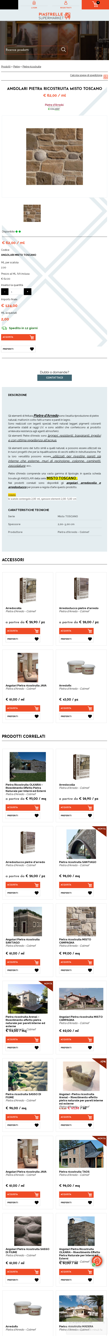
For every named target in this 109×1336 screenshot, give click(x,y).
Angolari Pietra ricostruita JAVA (26, 685)
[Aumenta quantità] (27, 291)
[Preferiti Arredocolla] (23, 639)
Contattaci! (54, 377)
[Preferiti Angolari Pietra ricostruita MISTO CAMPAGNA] (76, 1047)
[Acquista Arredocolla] (23, 631)
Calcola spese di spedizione (86, 75)
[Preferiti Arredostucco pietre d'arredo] (76, 639)
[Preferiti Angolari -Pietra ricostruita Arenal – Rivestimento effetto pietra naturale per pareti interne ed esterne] (76, 1125)
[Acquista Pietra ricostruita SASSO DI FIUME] (23, 1117)
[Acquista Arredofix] (76, 708)
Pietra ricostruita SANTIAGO (77, 862)
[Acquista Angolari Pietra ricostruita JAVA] (23, 708)
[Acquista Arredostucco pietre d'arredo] (76, 631)
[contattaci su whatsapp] (97, 1261)
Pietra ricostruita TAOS (74, 1171)
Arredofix (65, 685)
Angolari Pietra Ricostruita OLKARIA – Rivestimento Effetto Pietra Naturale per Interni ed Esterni (79, 1253)
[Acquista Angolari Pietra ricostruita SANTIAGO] (23, 962)
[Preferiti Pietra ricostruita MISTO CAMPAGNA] (76, 970)
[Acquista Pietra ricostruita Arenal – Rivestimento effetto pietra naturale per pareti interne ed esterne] (23, 1040)
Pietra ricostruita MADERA (76, 1326)
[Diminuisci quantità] (4, 291)
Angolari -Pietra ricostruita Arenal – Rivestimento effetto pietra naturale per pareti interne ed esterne (81, 1099)
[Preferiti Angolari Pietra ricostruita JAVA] (23, 716)
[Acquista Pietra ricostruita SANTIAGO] (76, 885)
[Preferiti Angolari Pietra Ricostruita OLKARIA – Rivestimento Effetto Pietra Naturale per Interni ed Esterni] (76, 1280)
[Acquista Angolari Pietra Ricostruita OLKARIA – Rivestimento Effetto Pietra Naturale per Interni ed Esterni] (76, 1272)
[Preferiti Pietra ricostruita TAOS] (76, 1202)
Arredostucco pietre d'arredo (78, 608)
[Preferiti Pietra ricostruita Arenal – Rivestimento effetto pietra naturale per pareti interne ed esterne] (23, 1047)
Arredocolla (13, 608)
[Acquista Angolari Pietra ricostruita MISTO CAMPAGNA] (76, 1040)
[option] (32, 213)
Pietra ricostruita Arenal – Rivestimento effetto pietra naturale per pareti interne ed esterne (25, 1021)
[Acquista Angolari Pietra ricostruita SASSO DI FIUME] (23, 1272)
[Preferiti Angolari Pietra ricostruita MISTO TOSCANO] (18, 349)
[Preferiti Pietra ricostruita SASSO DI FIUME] (23, 1125)
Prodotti (6, 66)
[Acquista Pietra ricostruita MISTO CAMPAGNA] (76, 962)
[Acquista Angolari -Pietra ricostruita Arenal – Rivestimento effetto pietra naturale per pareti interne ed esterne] (76, 1117)
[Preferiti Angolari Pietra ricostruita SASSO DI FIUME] (23, 1280)
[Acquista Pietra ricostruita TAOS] (76, 1194)
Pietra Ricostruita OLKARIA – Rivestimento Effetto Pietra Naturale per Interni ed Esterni (26, 788)
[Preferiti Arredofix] (76, 716)
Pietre (16, 66)
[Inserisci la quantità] (16, 292)
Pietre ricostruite (31, 66)
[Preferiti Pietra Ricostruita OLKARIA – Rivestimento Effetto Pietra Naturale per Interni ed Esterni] (23, 815)
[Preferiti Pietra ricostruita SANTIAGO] (76, 893)
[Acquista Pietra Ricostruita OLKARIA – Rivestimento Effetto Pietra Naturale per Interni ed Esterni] (23, 807)
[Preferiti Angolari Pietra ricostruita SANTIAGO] (23, 970)
